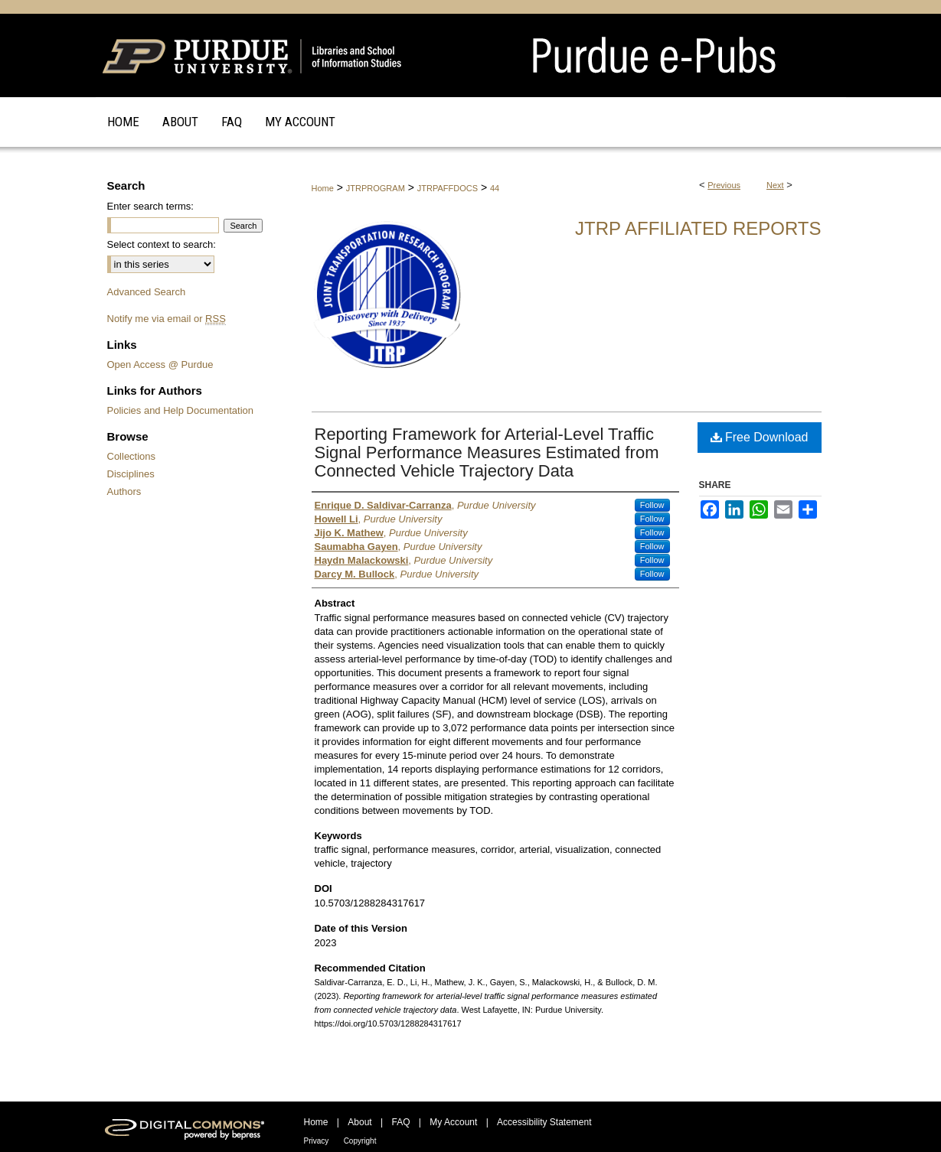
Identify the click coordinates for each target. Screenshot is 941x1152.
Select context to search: (161, 244)
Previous (723, 185)
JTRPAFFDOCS (447, 188)
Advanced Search (146, 292)
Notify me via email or (166, 318)
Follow (652, 504)
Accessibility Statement (544, 1122)
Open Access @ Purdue (160, 364)
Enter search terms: (150, 206)
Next (775, 185)
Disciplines (131, 474)
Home (323, 188)
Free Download (760, 437)
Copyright (360, 1141)
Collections (131, 456)
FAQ (400, 1122)
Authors (124, 491)
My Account (453, 1122)
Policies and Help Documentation (180, 410)
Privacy (316, 1141)
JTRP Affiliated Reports (698, 228)
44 (494, 188)
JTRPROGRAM (375, 188)
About (359, 1122)
